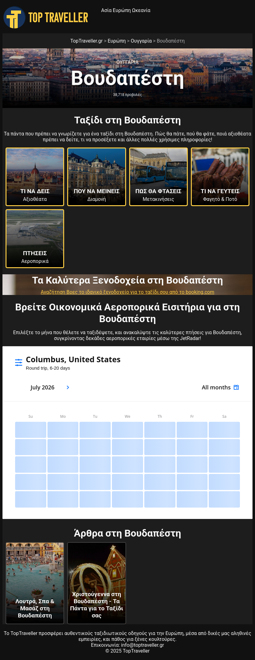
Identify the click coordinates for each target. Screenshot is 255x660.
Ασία (106, 10)
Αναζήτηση (54, 292)
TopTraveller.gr (86, 41)
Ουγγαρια (127, 62)
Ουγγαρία (141, 41)
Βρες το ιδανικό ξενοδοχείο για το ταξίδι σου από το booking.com (140, 292)
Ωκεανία (141, 10)
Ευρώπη (122, 10)
